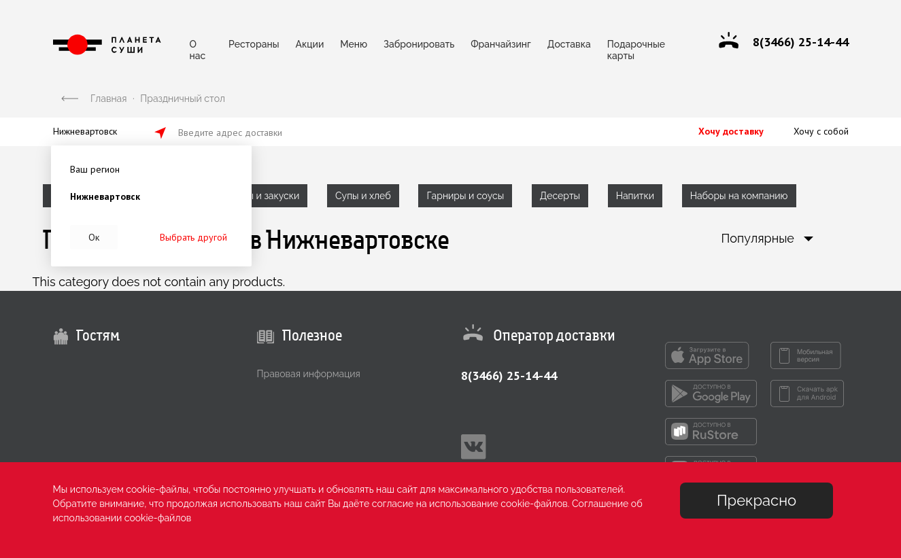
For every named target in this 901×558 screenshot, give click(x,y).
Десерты (560, 195)
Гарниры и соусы (465, 195)
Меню (353, 44)
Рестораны (253, 44)
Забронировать (419, 44)
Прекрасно (756, 500)
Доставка (569, 44)
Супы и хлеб (363, 195)
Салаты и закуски (259, 195)
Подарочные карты (636, 48)
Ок (93, 237)
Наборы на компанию (739, 195)
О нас (198, 48)
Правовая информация (308, 373)
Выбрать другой (193, 237)
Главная (108, 98)
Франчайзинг (501, 44)
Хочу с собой (821, 131)
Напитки (635, 195)
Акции (310, 44)
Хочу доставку (731, 131)
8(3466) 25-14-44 (509, 375)
